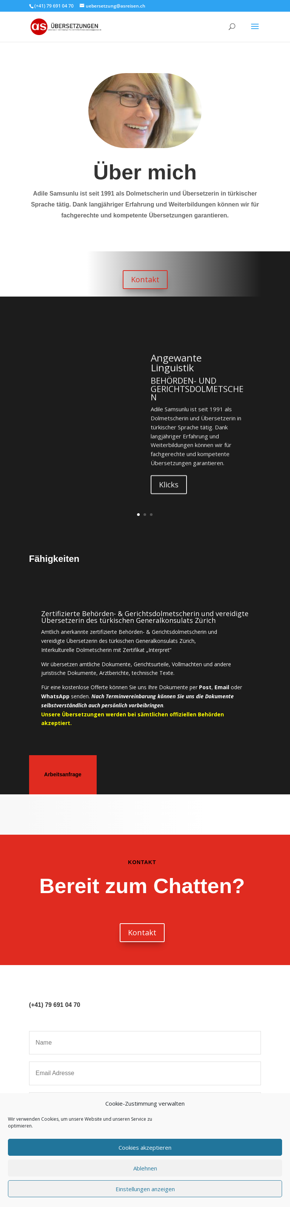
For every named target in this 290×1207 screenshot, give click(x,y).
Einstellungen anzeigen (145, 1189)
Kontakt (145, 279)
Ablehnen (145, 1168)
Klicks (169, 496)
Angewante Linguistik (176, 374)
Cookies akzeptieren (145, 1147)
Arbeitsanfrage (63, 774)
